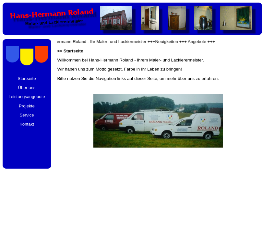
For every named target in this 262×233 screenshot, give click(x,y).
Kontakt (26, 124)
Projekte (27, 106)
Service (26, 115)
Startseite (27, 78)
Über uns (26, 87)
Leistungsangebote (26, 96)
